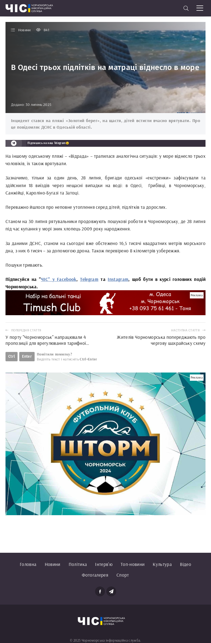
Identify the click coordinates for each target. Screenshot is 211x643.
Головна (28, 564)
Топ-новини (133, 564)
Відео (185, 564)
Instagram (118, 279)
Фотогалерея (95, 575)
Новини (52, 564)
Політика (78, 564)
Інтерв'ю (103, 564)
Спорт (122, 575)
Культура (162, 564)
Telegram (89, 279)
